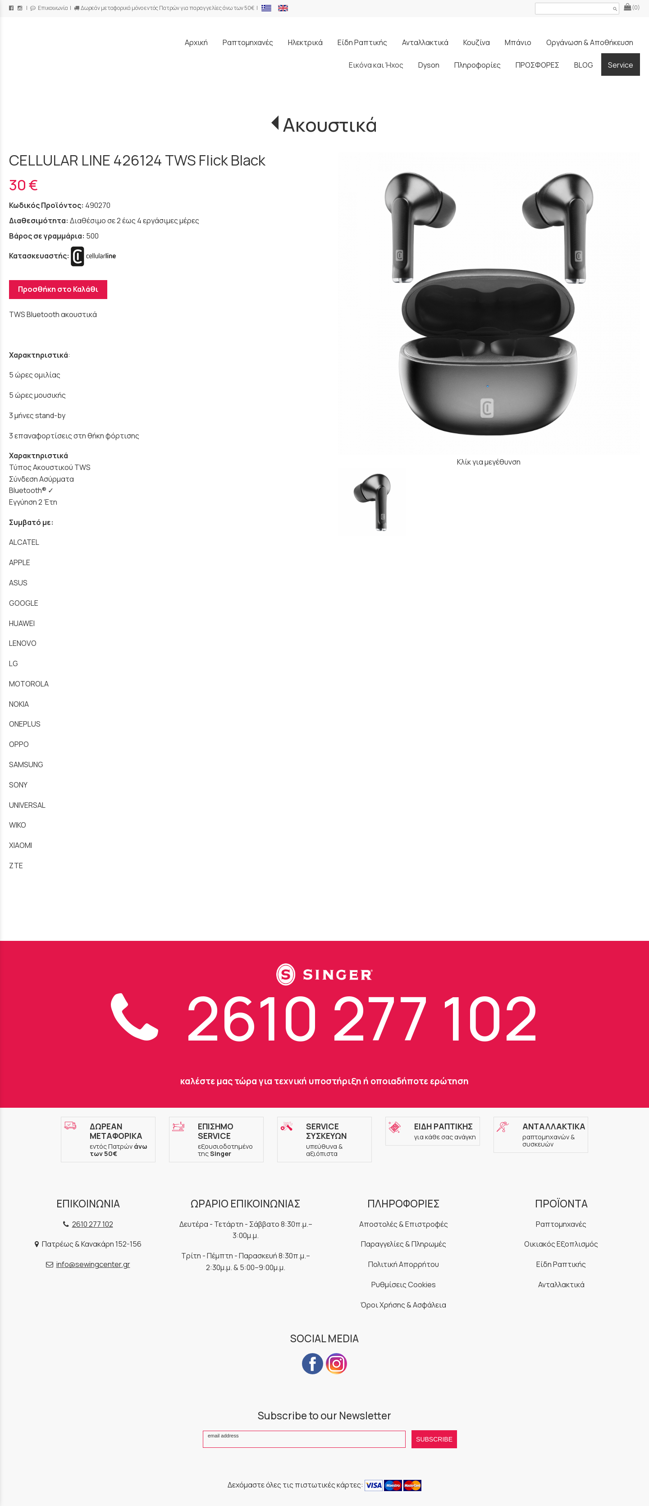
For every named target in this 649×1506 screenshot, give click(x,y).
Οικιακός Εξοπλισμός (561, 1244)
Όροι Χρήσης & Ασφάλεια (403, 1305)
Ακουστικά (330, 124)
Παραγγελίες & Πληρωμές (403, 1244)
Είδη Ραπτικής (561, 1264)
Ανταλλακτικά (561, 1285)
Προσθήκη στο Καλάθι (58, 289)
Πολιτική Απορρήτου (403, 1264)
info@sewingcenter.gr (93, 1264)
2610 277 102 (325, 1017)
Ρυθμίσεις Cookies (403, 1285)
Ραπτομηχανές (561, 1224)
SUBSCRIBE (434, 1439)
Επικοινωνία (49, 8)
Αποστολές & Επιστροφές (403, 1224)
